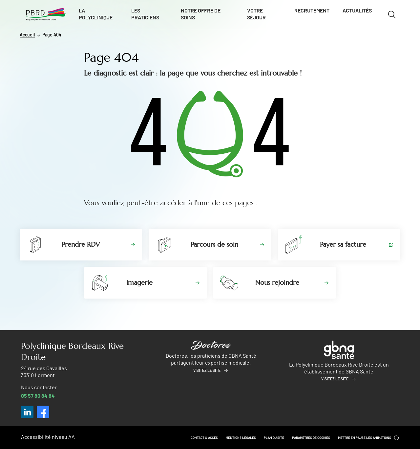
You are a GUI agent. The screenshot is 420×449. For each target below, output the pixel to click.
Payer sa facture (343, 244)
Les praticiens (145, 14)
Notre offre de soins (200, 14)
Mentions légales (241, 437)
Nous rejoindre (277, 283)
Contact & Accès (204, 437)
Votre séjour (256, 14)
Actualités (357, 10)
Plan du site (274, 437)
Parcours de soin (214, 244)
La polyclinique (96, 14)
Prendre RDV (81, 244)
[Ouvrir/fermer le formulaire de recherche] (392, 14)
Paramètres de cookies (311, 437)
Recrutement (311, 10)
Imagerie (139, 283)
